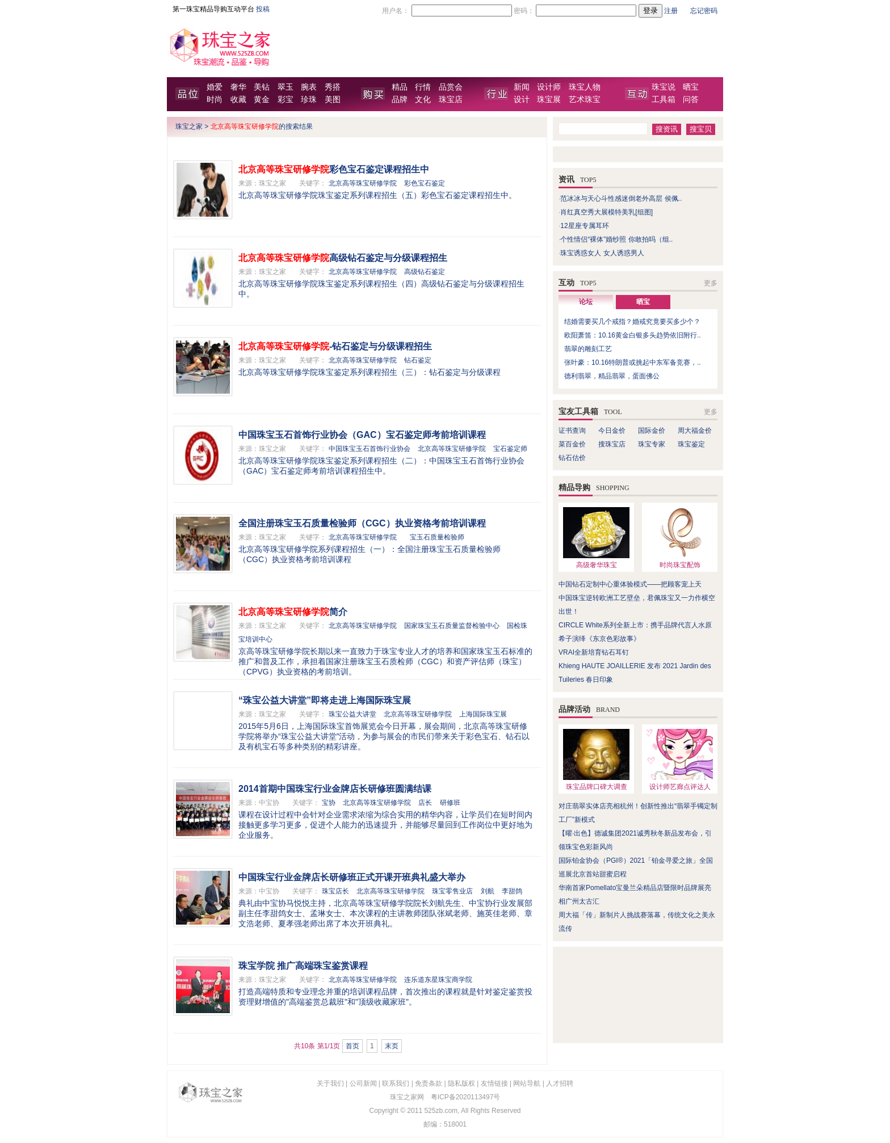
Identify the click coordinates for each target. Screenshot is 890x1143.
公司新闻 (363, 1083)
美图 (333, 99)
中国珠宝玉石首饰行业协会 (369, 449)
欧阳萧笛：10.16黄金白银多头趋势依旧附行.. (632, 335)
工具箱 (663, 99)
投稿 (263, 9)
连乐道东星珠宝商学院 (438, 980)
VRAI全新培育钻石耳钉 (594, 652)
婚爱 (214, 87)
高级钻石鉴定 (424, 272)
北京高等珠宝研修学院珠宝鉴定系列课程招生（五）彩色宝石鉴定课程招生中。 (377, 195)
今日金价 (611, 431)
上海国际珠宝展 (483, 714)
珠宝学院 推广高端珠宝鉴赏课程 (303, 966)
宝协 (328, 803)
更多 (710, 283)
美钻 (262, 87)
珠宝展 (549, 99)
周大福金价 (695, 431)
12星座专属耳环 (584, 226)
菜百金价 (572, 444)
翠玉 (285, 87)
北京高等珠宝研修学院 (363, 183)
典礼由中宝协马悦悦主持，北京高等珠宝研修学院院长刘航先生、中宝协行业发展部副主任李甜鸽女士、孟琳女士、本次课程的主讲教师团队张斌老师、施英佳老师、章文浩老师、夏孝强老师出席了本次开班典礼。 (385, 913)
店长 (425, 803)
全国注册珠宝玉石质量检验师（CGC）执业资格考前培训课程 (362, 523)
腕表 (309, 87)
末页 (391, 1046)
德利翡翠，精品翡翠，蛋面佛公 (612, 376)
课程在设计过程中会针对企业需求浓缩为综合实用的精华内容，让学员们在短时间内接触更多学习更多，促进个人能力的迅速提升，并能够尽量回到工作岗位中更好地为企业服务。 (385, 825)
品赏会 (451, 87)
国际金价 (651, 431)
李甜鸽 (512, 891)
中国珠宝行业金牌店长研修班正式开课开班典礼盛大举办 (351, 877)
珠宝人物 (585, 87)
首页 (352, 1046)
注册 (671, 11)
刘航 (487, 891)
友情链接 (494, 1083)
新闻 (522, 87)
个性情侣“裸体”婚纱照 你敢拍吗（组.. (616, 239)
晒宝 (691, 87)
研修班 (450, 803)
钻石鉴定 (417, 360)
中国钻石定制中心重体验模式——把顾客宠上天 (630, 584)
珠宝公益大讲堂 (352, 714)
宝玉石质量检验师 (437, 537)
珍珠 (309, 99)
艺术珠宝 (585, 99)
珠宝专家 (651, 444)
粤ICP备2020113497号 (466, 1097)
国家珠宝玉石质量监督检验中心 (451, 626)
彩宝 (285, 99)
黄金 (262, 99)
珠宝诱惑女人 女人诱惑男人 (602, 253)
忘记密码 (703, 11)
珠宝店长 (335, 891)
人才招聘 (559, 1083)
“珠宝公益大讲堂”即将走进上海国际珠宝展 (324, 700)
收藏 (238, 99)
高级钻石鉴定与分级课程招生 (342, 258)
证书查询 (572, 431)
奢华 (238, 87)
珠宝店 (451, 99)
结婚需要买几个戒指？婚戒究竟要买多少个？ (632, 322)
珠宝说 (663, 87)
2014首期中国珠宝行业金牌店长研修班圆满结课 (334, 789)
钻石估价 (572, 458)
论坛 (586, 302)
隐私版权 (461, 1083)
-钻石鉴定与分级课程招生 (335, 346)
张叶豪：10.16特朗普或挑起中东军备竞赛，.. (632, 362)
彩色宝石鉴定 (424, 183)
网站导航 (526, 1083)
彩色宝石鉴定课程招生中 (333, 169)
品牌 (400, 99)
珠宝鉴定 (691, 444)
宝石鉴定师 (510, 449)
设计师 (549, 87)
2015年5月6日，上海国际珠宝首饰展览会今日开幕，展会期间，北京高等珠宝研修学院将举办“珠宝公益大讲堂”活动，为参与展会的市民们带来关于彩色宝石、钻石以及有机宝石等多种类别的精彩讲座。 (384, 736)
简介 (292, 612)
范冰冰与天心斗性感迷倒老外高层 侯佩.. (621, 199)
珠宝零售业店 (452, 891)
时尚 (214, 99)
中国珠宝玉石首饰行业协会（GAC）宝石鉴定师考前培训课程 (362, 435)
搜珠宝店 (611, 444)
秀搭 (333, 87)
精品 (400, 87)
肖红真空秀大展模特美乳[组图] (606, 212)
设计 (522, 99)
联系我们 (395, 1083)
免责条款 (428, 1083)
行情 (423, 87)
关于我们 (330, 1083)
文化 (423, 99)
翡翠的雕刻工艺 (588, 349)
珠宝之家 (189, 126)
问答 (691, 99)
